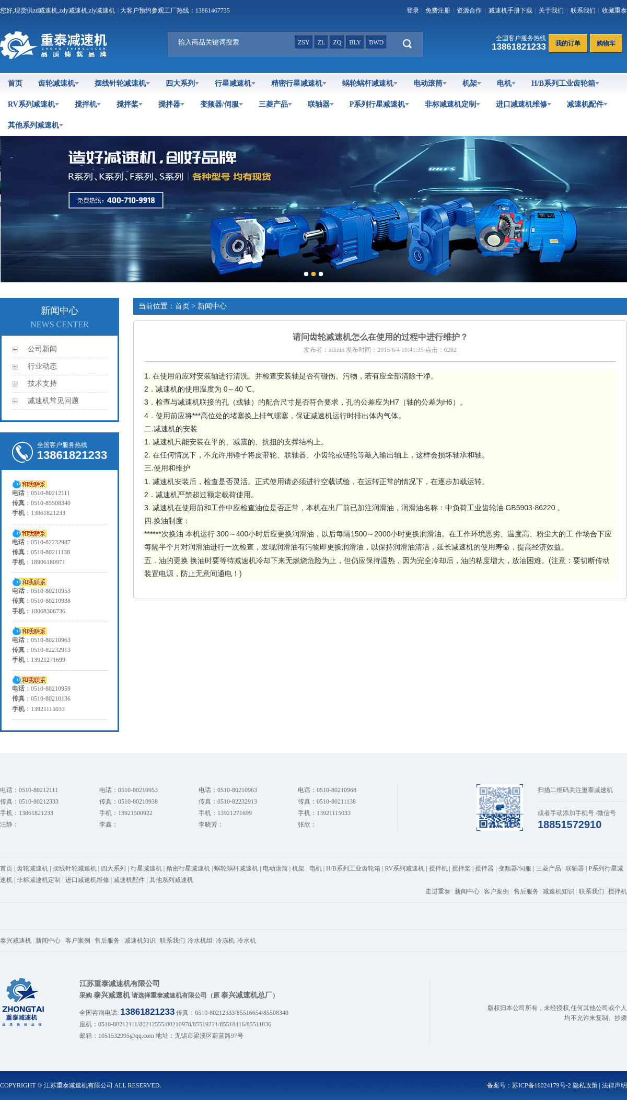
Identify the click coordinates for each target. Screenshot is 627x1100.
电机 (506, 83)
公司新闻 (42, 349)
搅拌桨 (130, 104)
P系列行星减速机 (380, 104)
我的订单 (567, 43)
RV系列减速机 (33, 104)
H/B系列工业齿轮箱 (565, 83)
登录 (413, 10)
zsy (304, 42)
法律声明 (614, 1085)
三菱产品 (275, 104)
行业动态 (42, 366)
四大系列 (182, 83)
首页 (15, 83)
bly (355, 42)
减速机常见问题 (53, 401)
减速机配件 (587, 104)
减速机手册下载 (510, 10)
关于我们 (551, 10)
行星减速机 (235, 83)
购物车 (606, 43)
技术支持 (42, 383)
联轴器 (321, 104)
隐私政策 (585, 1085)
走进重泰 (437, 891)
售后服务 (526, 891)
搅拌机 (88, 104)
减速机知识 (558, 891)
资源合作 (469, 10)
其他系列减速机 (35, 125)
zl (322, 42)
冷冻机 (225, 940)
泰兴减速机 (15, 940)
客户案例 (496, 891)
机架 (471, 83)
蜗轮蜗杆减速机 (370, 83)
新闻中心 (467, 891)
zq (337, 42)
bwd (376, 42)
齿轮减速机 (58, 83)
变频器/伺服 (221, 104)
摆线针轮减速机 (122, 83)
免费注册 (437, 10)
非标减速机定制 (452, 104)
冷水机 (246, 940)
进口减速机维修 (523, 104)
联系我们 (583, 10)
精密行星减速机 (299, 83)
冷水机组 (200, 940)
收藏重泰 (614, 10)
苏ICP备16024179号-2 (541, 1085)
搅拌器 (171, 104)
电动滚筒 (430, 83)
